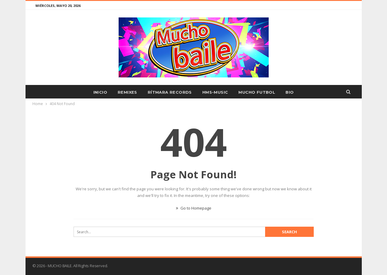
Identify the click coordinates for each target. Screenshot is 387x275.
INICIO (100, 92)
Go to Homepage (193, 208)
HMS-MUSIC (215, 92)
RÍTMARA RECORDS (170, 92)
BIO (290, 92)
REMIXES (127, 92)
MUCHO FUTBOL (256, 92)
